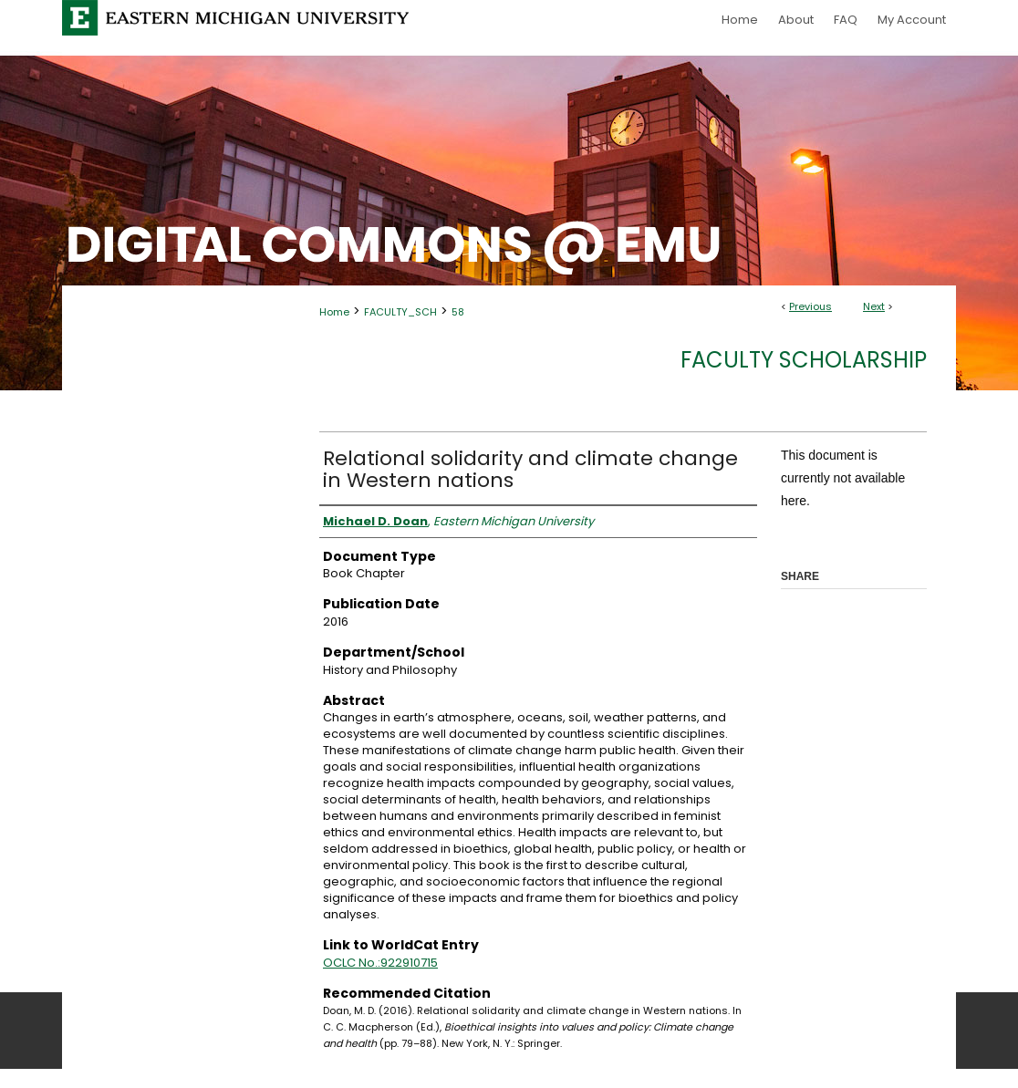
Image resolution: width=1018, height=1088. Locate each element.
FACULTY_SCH (400, 312)
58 (458, 312)
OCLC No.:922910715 (380, 962)
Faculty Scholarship (803, 360)
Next (874, 306)
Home (334, 312)
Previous (810, 306)
